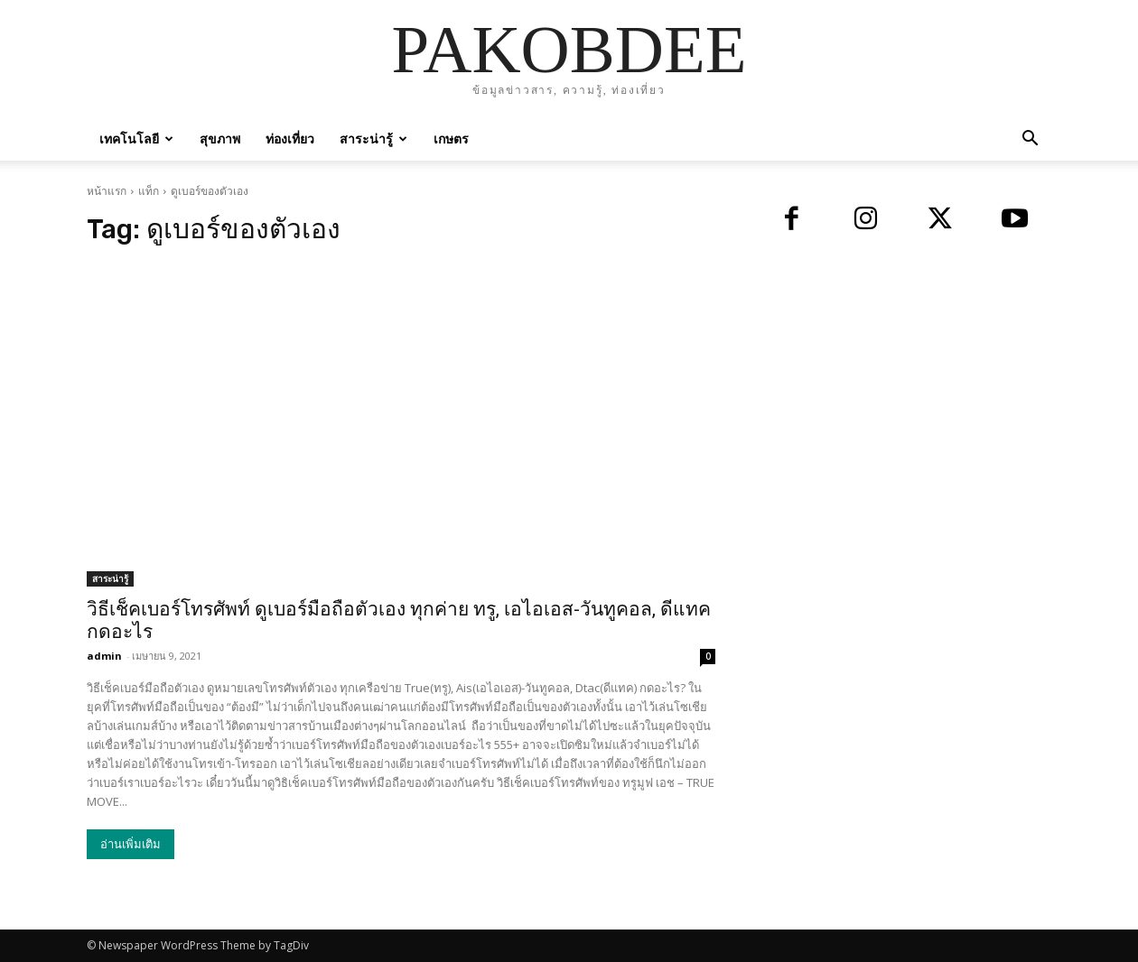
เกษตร (451, 138)
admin (104, 655)
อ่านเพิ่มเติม (130, 844)
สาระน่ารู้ (373, 138)
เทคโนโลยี (136, 138)
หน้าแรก (106, 191)
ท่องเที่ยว (290, 138)
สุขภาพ (220, 138)
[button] (1029, 140)
